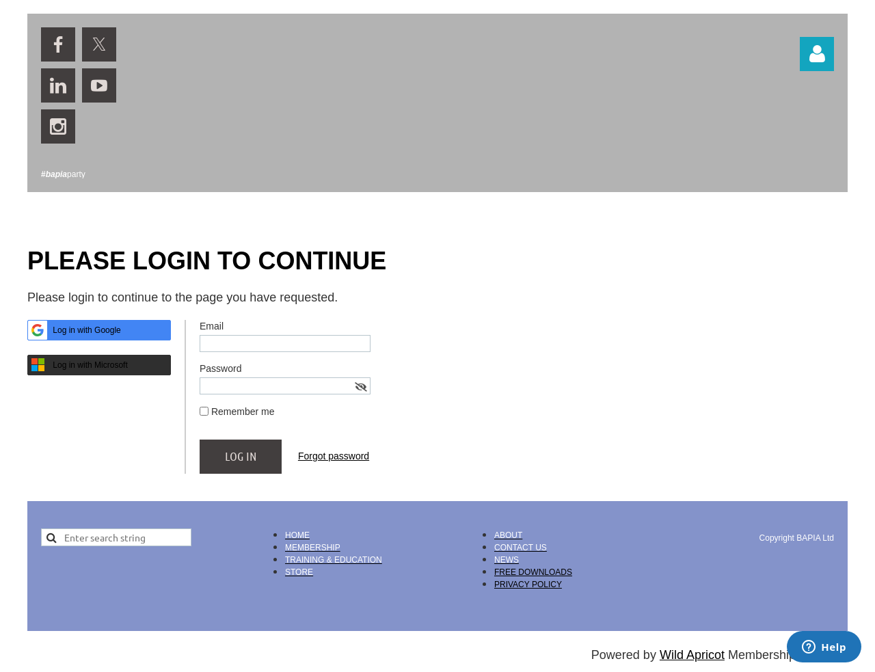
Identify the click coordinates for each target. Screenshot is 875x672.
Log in (817, 54)
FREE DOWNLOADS (533, 572)
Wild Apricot (692, 655)
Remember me (243, 411)
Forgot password (333, 456)
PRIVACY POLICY (528, 584)
